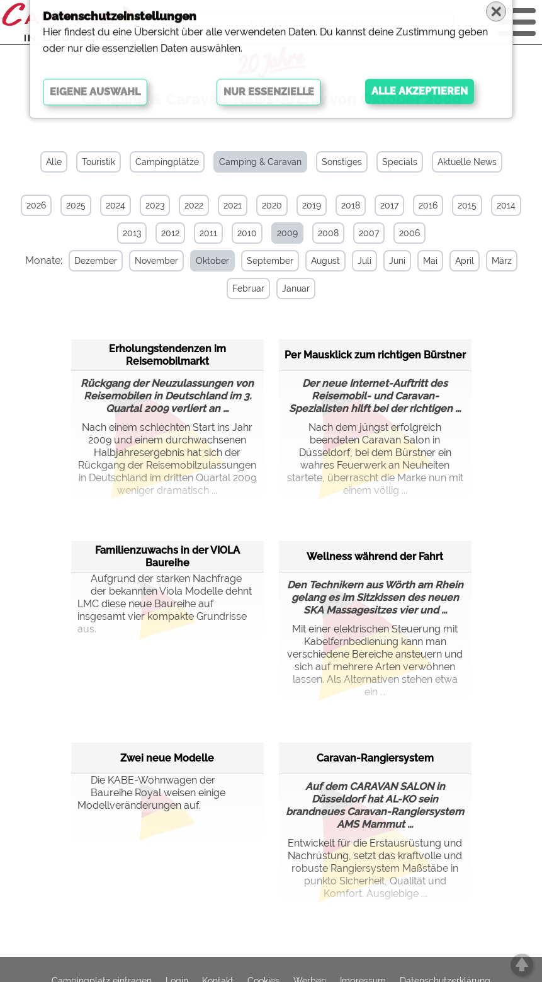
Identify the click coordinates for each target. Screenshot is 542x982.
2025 (76, 205)
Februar (243, 288)
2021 (232, 205)
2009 (287, 233)
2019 (311, 205)
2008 (328, 233)
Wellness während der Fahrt (375, 555)
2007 (369, 233)
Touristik (98, 162)
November (151, 261)
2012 (170, 233)
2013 (132, 233)
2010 (247, 233)
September (265, 261)
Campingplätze (167, 162)
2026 (36, 205)
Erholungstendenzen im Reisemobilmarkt (167, 353)
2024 (115, 205)
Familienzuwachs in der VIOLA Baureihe (167, 555)
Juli (359, 261)
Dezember (90, 261)
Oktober (207, 261)
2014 (506, 205)
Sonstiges (342, 162)
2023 (154, 205)
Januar (291, 288)
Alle (54, 162)
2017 (389, 205)
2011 (208, 233)
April (459, 261)
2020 (272, 205)
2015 (467, 205)
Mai (425, 261)
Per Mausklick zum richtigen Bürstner (375, 354)
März (497, 261)
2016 (428, 205)
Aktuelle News (467, 162)
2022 (193, 205)
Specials (399, 162)
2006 (409, 233)
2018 (350, 205)
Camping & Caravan (260, 162)
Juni (392, 261)
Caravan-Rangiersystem (375, 757)
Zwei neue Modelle (167, 757)
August (320, 261)
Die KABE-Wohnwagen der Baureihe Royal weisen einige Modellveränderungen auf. (151, 791)
